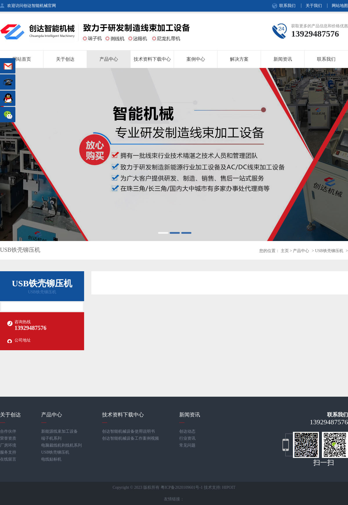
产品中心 (301, 251)
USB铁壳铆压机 (329, 251)
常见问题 (187, 445)
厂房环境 (8, 445)
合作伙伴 (8, 431)
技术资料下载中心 (123, 415)
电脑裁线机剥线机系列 (61, 445)
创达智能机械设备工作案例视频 (130, 438)
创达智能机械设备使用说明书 (128, 431)
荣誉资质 (8, 438)
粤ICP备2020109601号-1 (182, 487)
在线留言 (8, 459)
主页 (285, 251)
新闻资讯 (189, 415)
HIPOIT (228, 487)
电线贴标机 (51, 459)
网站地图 (340, 5)
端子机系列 (51, 438)
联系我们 (287, 5)
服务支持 (8, 452)
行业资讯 (187, 438)
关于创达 (10, 415)
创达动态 (187, 431)
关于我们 (314, 5)
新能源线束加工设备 (59, 431)
